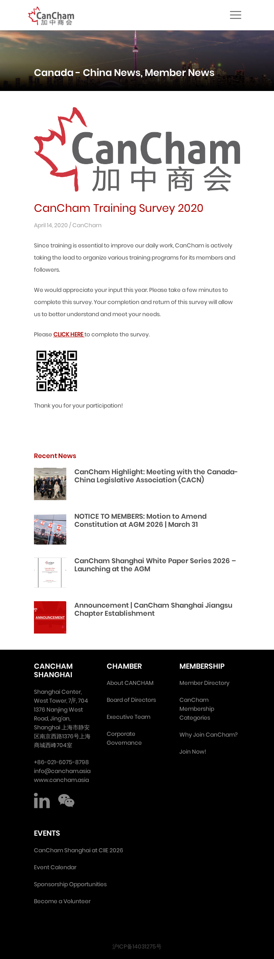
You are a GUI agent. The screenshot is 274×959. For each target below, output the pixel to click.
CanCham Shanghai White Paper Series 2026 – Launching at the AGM (155, 565)
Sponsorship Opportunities (70, 884)
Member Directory (204, 683)
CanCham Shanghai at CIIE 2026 (78, 850)
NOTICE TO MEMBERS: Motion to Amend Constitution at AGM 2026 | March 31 (140, 520)
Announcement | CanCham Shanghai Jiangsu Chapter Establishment (153, 609)
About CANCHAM (130, 683)
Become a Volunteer (62, 901)
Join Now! (192, 752)
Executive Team (128, 717)
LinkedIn (42, 800)
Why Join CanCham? (208, 735)
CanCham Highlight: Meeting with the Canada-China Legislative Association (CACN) (156, 476)
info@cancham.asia (62, 771)
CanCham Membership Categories (196, 709)
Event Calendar (55, 867)
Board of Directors (131, 700)
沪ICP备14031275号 (137, 946)
